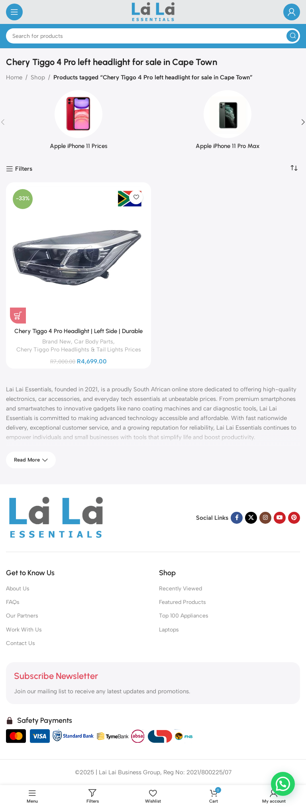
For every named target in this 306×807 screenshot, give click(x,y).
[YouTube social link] (280, 518)
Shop (38, 77)
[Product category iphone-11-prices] (78, 122)
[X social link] (251, 518)
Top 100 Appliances (183, 615)
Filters (23, 168)
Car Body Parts (93, 341)
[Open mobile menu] (14, 12)
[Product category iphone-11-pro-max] (227, 122)
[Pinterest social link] (294, 518)
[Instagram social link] (265, 518)
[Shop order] (294, 168)
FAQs (13, 602)
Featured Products (182, 602)
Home (14, 77)
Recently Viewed (180, 588)
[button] (283, 783)
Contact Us (20, 643)
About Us (17, 588)
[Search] (153, 35)
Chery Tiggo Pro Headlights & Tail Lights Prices (78, 349)
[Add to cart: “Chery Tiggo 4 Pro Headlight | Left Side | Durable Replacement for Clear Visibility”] (18, 316)
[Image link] (56, 517)
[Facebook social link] (237, 518)
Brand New (56, 341)
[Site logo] (153, 11)
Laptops (169, 629)
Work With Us (24, 629)
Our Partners (22, 615)
